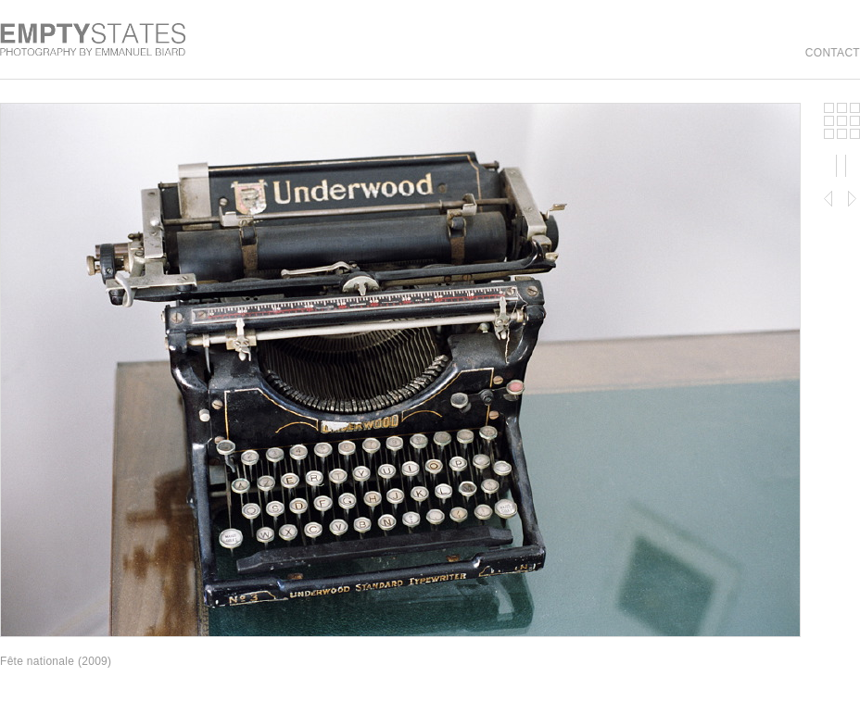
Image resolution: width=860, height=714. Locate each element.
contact (832, 52)
